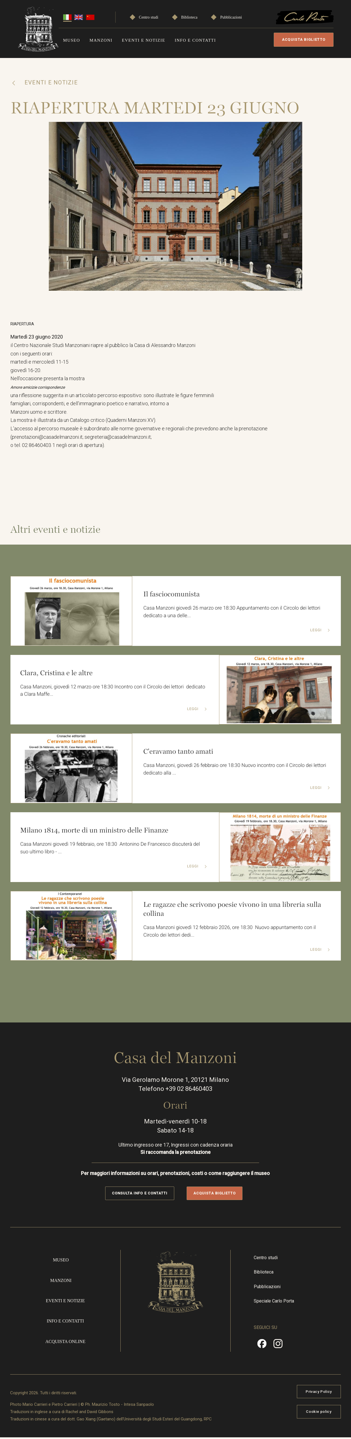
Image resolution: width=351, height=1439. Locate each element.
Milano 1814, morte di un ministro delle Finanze (95, 832)
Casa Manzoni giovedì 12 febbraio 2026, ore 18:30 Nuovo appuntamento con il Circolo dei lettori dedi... (230, 933)
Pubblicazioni (231, 17)
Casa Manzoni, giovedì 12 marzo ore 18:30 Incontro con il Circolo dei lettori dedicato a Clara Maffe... (113, 692)
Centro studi (148, 17)
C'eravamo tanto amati (179, 753)
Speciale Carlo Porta (274, 1302)
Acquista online (65, 1342)
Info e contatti (195, 40)
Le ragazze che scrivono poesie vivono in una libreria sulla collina (233, 910)
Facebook (261, 1347)
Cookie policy (318, 1413)
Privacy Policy (319, 1393)
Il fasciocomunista (172, 595)
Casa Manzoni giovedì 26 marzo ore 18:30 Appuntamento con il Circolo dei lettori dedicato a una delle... (233, 613)
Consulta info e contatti (139, 1194)
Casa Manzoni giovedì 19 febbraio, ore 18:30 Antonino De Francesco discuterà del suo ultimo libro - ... (111, 849)
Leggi (316, 632)
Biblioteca (189, 17)
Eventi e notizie (143, 40)
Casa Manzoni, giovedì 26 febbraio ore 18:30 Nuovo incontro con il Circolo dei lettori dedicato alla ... (236, 771)
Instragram (277, 1347)
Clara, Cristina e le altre (56, 674)
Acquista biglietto (303, 39)
